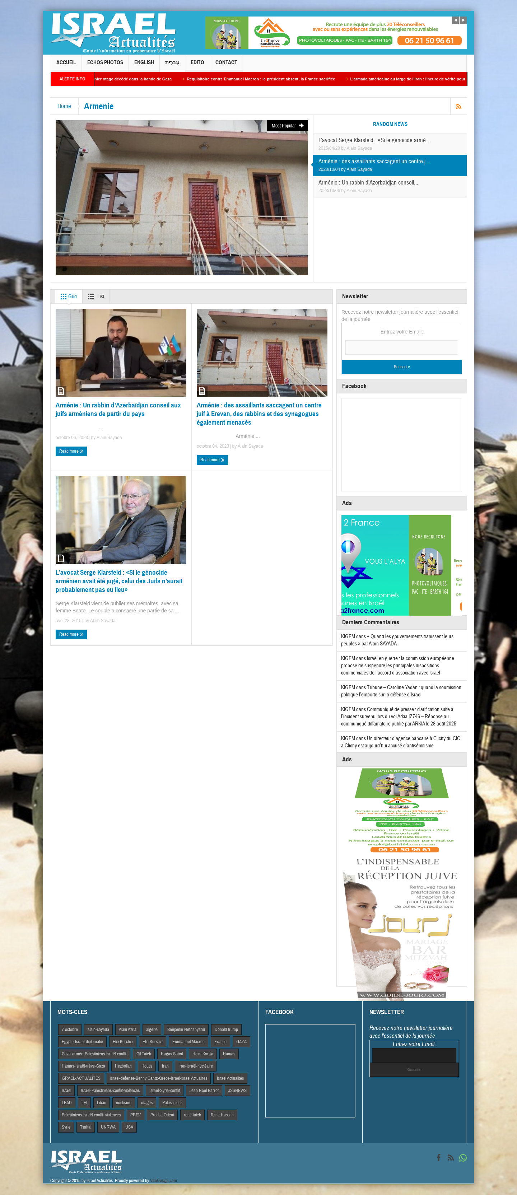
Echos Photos (105, 65)
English (144, 65)
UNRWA (108, 1127)
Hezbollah (123, 1066)
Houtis (146, 1066)
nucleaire (123, 1103)
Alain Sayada (359, 148)
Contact (226, 65)
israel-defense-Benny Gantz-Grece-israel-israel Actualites (158, 1078)
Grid (67, 296)
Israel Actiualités (230, 1078)
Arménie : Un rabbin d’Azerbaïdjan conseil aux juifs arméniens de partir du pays (118, 409)
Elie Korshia (153, 1042)
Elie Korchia (123, 1042)
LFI (84, 1103)
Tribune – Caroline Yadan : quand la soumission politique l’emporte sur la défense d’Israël (401, 691)
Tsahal (85, 1127)
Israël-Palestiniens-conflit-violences (110, 1090)
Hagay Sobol (172, 1054)
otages (147, 1103)
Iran (165, 1066)
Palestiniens (172, 1103)
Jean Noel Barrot (204, 1090)
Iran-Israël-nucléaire (195, 1066)
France (220, 1042)
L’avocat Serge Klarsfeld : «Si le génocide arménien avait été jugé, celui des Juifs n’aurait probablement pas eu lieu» (119, 581)
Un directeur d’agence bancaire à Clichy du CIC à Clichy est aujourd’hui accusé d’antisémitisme (400, 742)
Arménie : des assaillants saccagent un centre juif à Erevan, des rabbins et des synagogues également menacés (259, 413)
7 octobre (70, 1029)
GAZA (241, 1042)
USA (129, 1127)
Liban (101, 1103)
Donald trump (226, 1029)
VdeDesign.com (163, 1181)
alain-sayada (98, 1029)
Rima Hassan (222, 1115)
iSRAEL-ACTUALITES (81, 1078)
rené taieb (192, 1115)
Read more (71, 451)
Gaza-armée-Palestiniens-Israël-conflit (94, 1054)
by (343, 148)
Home (64, 106)
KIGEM (348, 636)
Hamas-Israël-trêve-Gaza (83, 1066)
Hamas (229, 1054)
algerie (152, 1029)
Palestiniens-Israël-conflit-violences (91, 1115)
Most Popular (288, 125)
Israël (66, 1090)
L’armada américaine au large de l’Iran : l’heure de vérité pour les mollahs (426, 79)
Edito (197, 65)
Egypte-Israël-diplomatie (82, 1042)
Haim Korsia (202, 1054)
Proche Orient (162, 1115)
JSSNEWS (237, 1090)
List (94, 296)
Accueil (66, 65)
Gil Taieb (143, 1054)
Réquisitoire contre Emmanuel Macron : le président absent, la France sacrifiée (267, 79)
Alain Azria (127, 1029)
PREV (135, 1115)
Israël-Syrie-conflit (164, 1090)
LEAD (67, 1103)
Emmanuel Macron (188, 1042)
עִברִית (172, 65)
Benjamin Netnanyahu (186, 1029)
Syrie (66, 1127)
